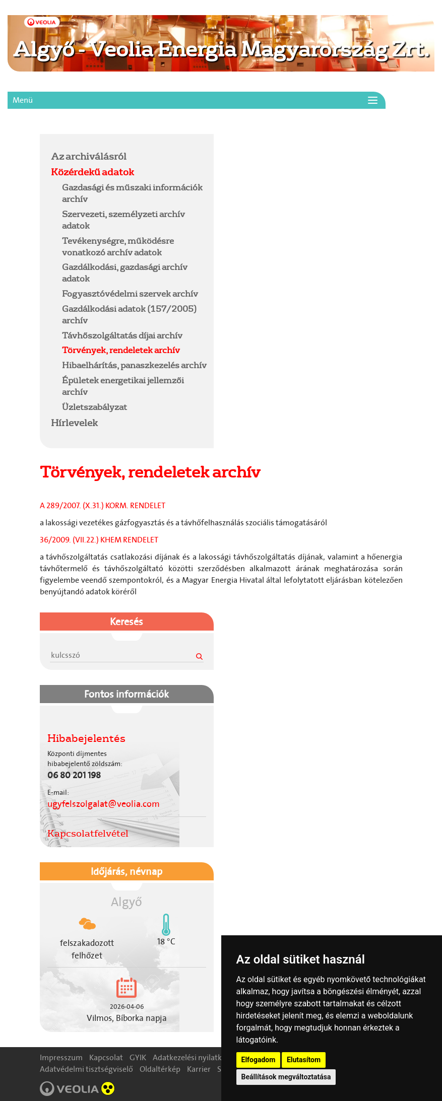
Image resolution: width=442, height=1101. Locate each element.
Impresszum (61, 1057)
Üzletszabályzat (94, 406)
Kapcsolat (106, 1057)
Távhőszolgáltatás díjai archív (122, 335)
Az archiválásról (89, 156)
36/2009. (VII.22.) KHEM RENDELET (99, 539)
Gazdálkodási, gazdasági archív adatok (124, 272)
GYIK (138, 1057)
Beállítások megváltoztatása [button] (286, 1077)
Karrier (199, 1069)
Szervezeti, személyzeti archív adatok (123, 220)
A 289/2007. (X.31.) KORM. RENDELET (102, 505)
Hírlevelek (74, 423)
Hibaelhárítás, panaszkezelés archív (134, 365)
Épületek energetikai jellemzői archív (123, 386)
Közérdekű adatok (92, 172)
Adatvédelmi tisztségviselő (86, 1069)
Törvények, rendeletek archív (121, 349)
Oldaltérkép (160, 1069)
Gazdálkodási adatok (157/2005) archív (129, 314)
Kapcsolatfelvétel (88, 833)
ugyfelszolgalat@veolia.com (103, 804)
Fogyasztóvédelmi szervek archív (130, 293)
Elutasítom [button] (304, 1060)
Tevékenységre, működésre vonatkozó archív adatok (118, 246)
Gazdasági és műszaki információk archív (132, 193)
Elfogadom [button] (258, 1060)
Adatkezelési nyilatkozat (195, 1057)
